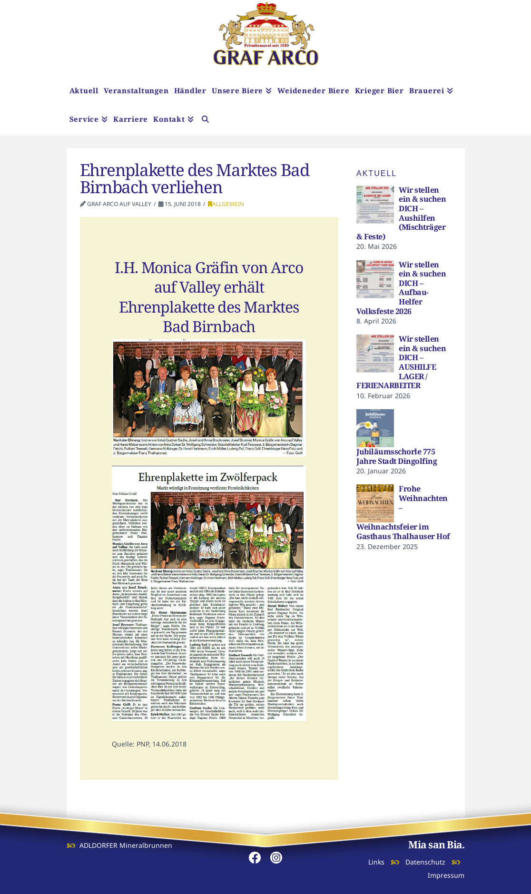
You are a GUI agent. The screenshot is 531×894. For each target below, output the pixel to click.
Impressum (446, 875)
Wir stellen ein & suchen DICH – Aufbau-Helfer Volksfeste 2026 (401, 287)
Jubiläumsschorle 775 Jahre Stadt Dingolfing (396, 456)
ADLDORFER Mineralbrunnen (125, 845)
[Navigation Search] (205, 120)
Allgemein (226, 204)
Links (376, 861)
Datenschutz (425, 861)
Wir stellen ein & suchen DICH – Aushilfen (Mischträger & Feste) (401, 213)
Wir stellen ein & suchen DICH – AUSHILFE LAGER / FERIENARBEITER (401, 362)
